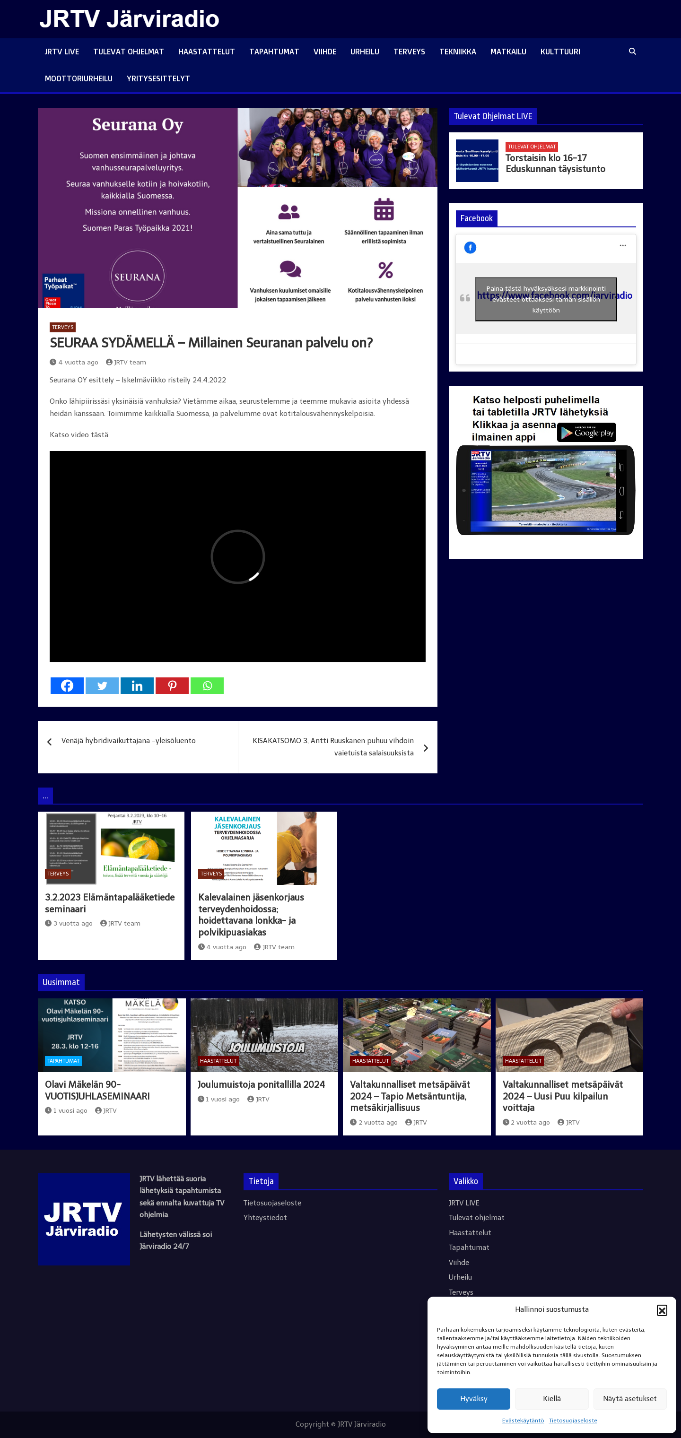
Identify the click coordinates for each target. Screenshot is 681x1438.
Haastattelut (206, 51)
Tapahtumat (274, 51)
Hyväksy (474, 1399)
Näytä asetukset (630, 1399)
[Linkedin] (137, 685)
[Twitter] (102, 685)
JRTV (106, 1111)
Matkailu (508, 51)
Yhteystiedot (265, 1217)
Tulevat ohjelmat (128, 51)
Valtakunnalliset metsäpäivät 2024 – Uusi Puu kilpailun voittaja (563, 1096)
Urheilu (364, 51)
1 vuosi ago (66, 1111)
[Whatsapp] (207, 685)
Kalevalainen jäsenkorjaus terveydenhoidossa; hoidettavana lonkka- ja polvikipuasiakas (251, 915)
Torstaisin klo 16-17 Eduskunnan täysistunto (555, 163)
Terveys (409, 51)
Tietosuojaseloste (573, 1420)
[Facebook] (67, 685)
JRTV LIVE (62, 51)
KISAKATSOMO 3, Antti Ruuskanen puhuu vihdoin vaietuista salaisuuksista (333, 746)
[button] (662, 1310)
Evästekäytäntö (523, 1420)
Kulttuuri (560, 51)
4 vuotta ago (74, 362)
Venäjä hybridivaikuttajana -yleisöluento (128, 740)
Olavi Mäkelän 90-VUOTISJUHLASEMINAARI (97, 1090)
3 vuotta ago (69, 923)
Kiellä (552, 1399)
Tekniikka (457, 51)
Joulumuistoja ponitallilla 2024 (261, 1084)
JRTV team (126, 362)
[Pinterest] (172, 685)
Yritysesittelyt (158, 78)
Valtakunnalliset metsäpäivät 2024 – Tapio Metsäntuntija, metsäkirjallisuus (410, 1096)
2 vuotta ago (374, 1122)
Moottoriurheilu (79, 78)
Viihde (325, 51)
